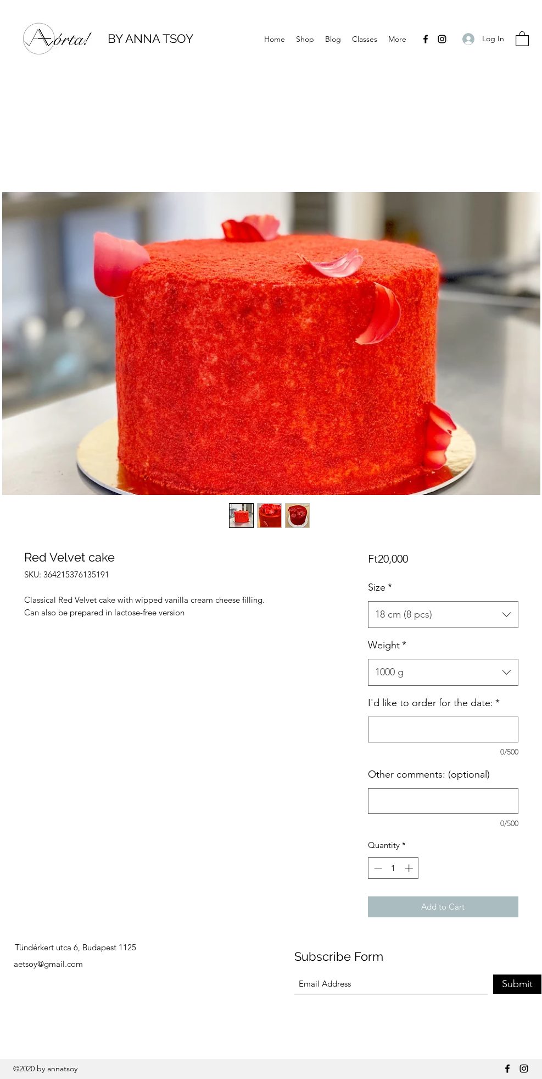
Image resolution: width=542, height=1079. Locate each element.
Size (380, 587)
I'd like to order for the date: (434, 703)
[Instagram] (442, 39)
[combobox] (443, 615)
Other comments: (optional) (429, 774)
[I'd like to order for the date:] (442, 729)
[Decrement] (377, 868)
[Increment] (410, 868)
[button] (522, 38)
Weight (387, 645)
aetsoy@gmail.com (48, 964)
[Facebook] (425, 39)
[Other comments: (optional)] (442, 801)
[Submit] (517, 984)
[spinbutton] (393, 868)
